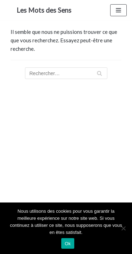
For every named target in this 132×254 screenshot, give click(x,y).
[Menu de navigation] (118, 10)
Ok (68, 243)
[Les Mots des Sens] (44, 10)
